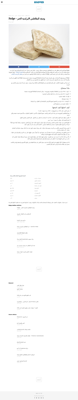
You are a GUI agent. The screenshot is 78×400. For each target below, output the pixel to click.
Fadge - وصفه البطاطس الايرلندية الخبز (26, 207)
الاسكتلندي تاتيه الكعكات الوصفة (24, 214)
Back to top (39, 393)
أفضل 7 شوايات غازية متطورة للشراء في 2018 (27, 307)
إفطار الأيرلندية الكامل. (16, 74)
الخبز (16, 15)
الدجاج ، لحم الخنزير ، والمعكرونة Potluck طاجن (27, 301)
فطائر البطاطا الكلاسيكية (22, 232)
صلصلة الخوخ (20, 289)
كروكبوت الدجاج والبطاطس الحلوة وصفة (26, 354)
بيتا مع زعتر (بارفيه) (21, 220)
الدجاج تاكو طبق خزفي (22, 361)
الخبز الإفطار (27, 15)
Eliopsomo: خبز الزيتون (22, 316)
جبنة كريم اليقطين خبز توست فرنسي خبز (26, 245)
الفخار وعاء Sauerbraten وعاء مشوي (25, 239)
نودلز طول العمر (20, 285)
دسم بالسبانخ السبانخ (21, 342)
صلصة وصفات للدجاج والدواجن (23, 329)
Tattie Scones (19, 72)
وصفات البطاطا (11, 15)
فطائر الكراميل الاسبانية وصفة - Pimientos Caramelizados (30, 335)
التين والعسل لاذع (20, 323)
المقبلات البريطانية (21, 15)
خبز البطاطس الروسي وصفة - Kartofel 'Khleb (27, 226)
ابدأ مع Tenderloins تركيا (22, 348)
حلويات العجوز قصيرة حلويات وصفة (24, 251)
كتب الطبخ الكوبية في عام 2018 (24, 295)
